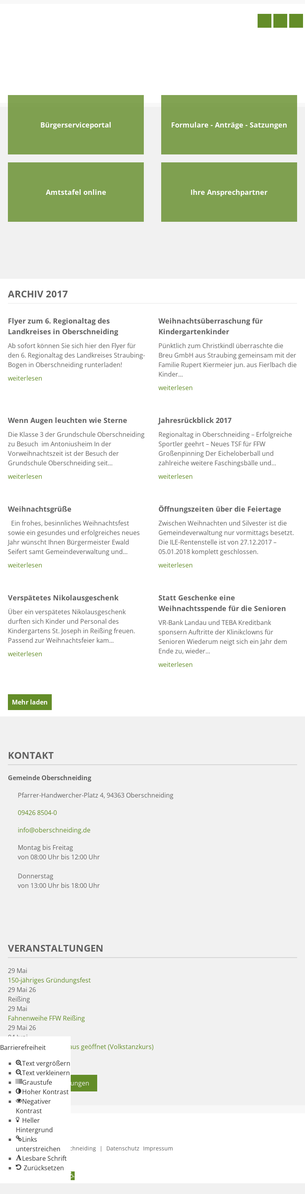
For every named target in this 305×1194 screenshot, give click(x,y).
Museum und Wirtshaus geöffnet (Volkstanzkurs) (81, 1046)
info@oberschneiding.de (54, 830)
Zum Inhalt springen (30, 1188)
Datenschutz (122, 1148)
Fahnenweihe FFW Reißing (46, 1018)
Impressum (158, 1148)
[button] (43, 1063)
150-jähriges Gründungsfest (49, 980)
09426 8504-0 (37, 812)
